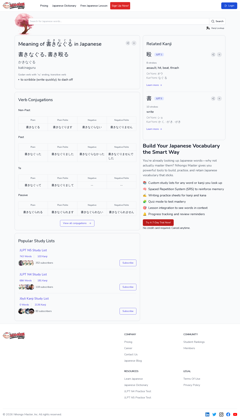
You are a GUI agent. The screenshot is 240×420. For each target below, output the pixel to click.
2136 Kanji (40, 304)
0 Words (24, 304)
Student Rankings (194, 342)
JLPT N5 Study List (33, 250)
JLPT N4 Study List (33, 274)
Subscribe (128, 262)
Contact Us (131, 354)
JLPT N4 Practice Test (137, 391)
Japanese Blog (133, 361)
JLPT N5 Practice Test (137, 397)
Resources (131, 371)
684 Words (26, 280)
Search (217, 21)
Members (189, 348)
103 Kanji (42, 256)
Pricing (44, 6)
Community (190, 334)
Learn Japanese (133, 379)
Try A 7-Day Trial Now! (158, 222)
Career (128, 348)
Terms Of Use (191, 379)
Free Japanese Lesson (93, 6)
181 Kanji (42, 280)
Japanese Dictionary (64, 6)
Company (130, 334)
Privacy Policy (191, 385)
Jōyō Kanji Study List (34, 298)
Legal (187, 371)
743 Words (26, 256)
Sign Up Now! (120, 6)
